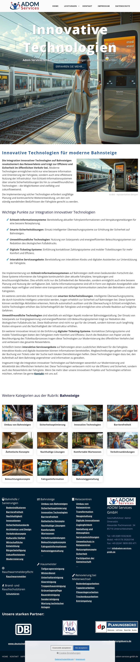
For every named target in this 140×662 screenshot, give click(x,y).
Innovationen (13, 520)
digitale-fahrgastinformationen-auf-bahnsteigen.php (52, 470)
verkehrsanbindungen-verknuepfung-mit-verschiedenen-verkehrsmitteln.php (122, 443)
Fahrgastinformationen (53, 546)
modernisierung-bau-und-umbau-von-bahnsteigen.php (17, 416)
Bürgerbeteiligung (16, 550)
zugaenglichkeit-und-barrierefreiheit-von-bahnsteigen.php (122, 416)
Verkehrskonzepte (16, 533)
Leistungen (71, 6)
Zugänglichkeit (84, 524)
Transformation (84, 511)
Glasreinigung (48, 581)
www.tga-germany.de (70, 643)
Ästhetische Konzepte (53, 521)
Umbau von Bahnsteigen (54, 503)
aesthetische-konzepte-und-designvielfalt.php (17, 443)
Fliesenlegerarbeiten (87, 592)
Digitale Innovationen (88, 520)
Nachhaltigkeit (14, 516)
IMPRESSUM (26, 656)
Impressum (104, 6)
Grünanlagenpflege (51, 590)
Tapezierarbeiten (85, 587)
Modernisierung (14, 558)
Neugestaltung (84, 516)
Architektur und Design (18, 529)
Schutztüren (12, 593)
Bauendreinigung (50, 594)
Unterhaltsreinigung (52, 577)
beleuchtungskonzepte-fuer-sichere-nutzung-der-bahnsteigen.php (17, 470)
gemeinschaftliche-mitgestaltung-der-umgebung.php (87, 470)
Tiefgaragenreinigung (52, 568)
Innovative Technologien (54, 512)
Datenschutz (122, 6)
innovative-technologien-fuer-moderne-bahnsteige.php (87, 416)
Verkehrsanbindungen (53, 537)
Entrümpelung (84, 600)
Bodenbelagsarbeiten (87, 583)
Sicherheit (81, 553)
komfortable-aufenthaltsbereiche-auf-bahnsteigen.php (87, 443)
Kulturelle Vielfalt (15, 537)
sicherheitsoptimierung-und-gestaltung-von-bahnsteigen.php (52, 416)
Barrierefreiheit (14, 511)
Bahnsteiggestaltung (52, 550)
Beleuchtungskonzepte (53, 542)
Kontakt (87, 6)
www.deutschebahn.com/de (23, 643)
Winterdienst (48, 573)
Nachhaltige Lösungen (53, 525)
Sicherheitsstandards (17, 524)
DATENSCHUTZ (40, 656)
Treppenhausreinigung (53, 586)
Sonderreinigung (50, 599)
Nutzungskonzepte (86, 549)
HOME (5, 656)
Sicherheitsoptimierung (54, 508)
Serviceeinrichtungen (87, 537)
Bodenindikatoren (16, 507)
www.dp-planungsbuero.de (116, 641)
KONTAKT (14, 656)
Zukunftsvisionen (15, 554)
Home (55, 6)
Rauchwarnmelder (16, 576)
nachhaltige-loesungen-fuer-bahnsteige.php (52, 443)
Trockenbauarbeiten (87, 596)
